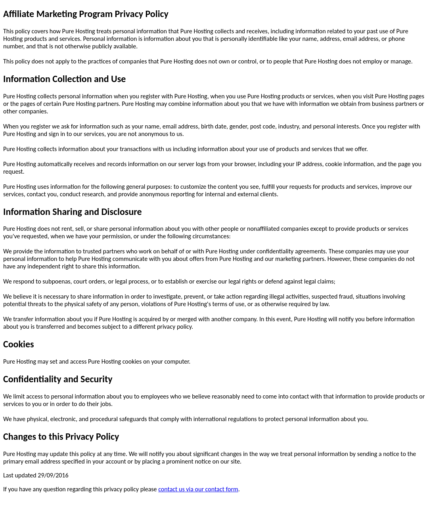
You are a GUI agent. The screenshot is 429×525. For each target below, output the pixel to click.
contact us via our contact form (198, 489)
